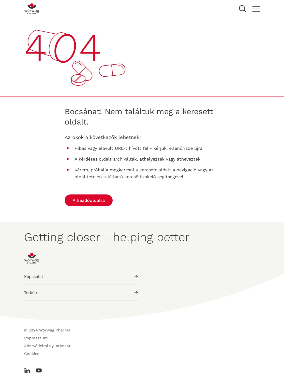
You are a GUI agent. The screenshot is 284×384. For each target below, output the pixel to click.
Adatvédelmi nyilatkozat (47, 345)
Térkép (81, 292)
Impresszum (36, 338)
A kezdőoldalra (89, 200)
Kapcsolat (81, 276)
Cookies (31, 353)
